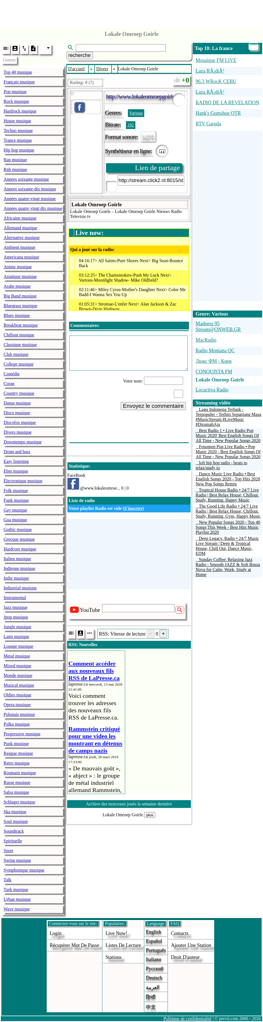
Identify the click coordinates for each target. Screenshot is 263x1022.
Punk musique (16, 743)
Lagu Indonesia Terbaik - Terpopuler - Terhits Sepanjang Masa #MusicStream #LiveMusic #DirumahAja (228, 417)
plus (149, 815)
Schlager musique (19, 802)
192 (130, 125)
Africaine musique (20, 218)
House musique (17, 120)
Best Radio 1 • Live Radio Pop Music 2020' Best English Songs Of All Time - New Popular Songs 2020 (228, 435)
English (153, 932)
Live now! (116, 933)
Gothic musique (18, 529)
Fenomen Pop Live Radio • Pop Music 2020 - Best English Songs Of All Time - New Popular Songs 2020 (228, 451)
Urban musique (17, 899)
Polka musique (17, 724)
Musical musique (19, 685)
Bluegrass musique (20, 305)
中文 (151, 1007)
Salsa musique (16, 792)
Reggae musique (18, 753)
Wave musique (17, 909)
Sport (8, 850)
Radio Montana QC (215, 350)
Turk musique (16, 889)
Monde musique (18, 675)
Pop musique (15, 91)
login (56, 933)
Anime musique (18, 266)
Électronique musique (23, 480)
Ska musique (15, 811)
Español (154, 941)
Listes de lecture (123, 945)
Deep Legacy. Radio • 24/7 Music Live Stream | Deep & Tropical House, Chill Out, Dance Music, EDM (227, 546)
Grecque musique (19, 539)
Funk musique (16, 500)
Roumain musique (20, 772)
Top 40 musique (18, 72)
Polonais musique (19, 714)
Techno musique (18, 130)
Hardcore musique (20, 549)
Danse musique (17, 403)
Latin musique (16, 636)
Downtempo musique (23, 442)
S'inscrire (133, 508)
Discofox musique (20, 422)
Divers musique (18, 432)
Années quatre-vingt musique (30, 198)
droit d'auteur (185, 957)
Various (136, 113)
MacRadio (206, 340)
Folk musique (16, 490)
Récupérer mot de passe (74, 945)
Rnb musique (15, 169)
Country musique (19, 393)
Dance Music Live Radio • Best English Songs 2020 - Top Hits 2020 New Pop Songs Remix (228, 479)
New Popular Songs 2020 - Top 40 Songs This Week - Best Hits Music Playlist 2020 (228, 527)
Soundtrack (14, 831)
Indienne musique (19, 568)
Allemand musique (20, 227)
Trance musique (18, 140)
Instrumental (15, 597)
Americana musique (21, 257)
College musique (19, 364)
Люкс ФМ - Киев (214, 361)
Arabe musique (17, 286)
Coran (9, 383)
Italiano (153, 959)
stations (113, 957)
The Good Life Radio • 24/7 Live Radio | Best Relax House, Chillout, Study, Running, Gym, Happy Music (228, 511)
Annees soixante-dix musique (30, 189)
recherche (80, 55)
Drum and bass (17, 451)
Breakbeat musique (21, 325)
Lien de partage (157, 168)
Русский (154, 968)
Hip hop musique (19, 150)
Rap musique (15, 159)
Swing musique (17, 860)
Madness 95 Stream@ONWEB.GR (218, 326)
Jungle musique (17, 626)
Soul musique (16, 821)
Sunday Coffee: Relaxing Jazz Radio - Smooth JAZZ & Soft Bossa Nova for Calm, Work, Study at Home (228, 567)
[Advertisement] (131, 12)
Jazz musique (15, 607)
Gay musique (15, 510)
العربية (153, 987)
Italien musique (17, 558)
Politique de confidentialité (187, 1018)
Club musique (16, 354)
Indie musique (16, 578)
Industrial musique (20, 588)
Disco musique (17, 412)
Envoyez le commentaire (153, 406)
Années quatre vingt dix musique (33, 208)
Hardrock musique (20, 111)
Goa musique (15, 519)
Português (156, 950)
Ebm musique (16, 471)
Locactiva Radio (212, 390)
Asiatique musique (20, 276)
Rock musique (16, 101)
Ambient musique (19, 247)
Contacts (179, 933)
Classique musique (20, 344)
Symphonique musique (24, 870)
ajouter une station (191, 945)
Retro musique (17, 763)
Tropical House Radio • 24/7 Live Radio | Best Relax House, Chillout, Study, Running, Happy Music (227, 495)
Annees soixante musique (26, 179)
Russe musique (17, 782)
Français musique (19, 82)
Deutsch (154, 978)
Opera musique (17, 704)
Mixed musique (17, 665)
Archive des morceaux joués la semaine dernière (129, 804)
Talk (7, 879)
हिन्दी (151, 997)
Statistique (79, 466)
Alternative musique (22, 237)
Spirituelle (13, 841)
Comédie (12, 373)
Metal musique (17, 656)
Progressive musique (22, 733)
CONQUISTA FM (214, 371)
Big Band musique (20, 296)
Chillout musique (19, 335)
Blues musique (17, 315)
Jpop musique (16, 617)
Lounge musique (18, 646)
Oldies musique (17, 695)
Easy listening (16, 461)
